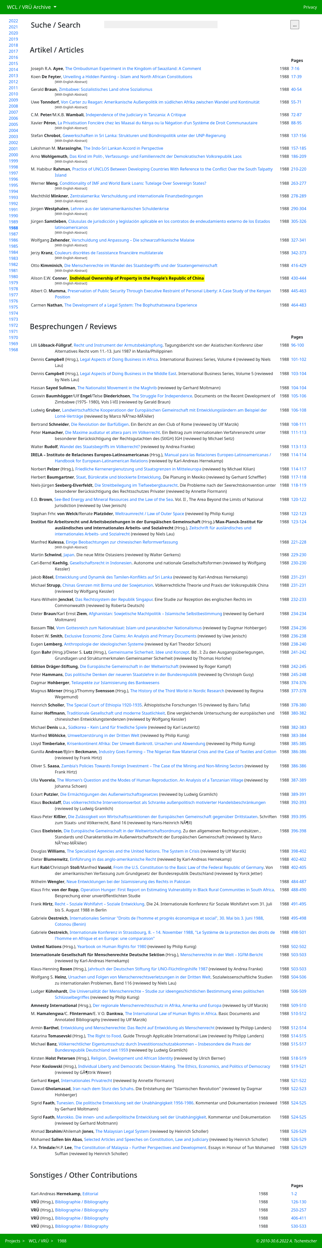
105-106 (298, 396)
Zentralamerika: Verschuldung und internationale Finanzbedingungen (136, 196)
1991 (13, 209)
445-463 (298, 291)
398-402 (298, 851)
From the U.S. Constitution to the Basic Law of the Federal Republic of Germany (188, 867)
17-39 (296, 76)
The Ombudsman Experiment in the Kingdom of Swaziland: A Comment (133, 68)
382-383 (298, 727)
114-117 (298, 469)
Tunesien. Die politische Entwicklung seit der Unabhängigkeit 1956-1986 (125, 1103)
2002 (13, 142)
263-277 (298, 183)
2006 (13, 118)
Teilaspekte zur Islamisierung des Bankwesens (115, 682)
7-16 (295, 68)
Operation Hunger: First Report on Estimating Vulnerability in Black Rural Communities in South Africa (177, 889)
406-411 (298, 1218)
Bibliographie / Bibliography (81, 1202)
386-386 (298, 751)
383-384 (298, 735)
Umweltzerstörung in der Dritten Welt (103, 735)
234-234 (298, 613)
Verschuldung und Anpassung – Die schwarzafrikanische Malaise (133, 240)
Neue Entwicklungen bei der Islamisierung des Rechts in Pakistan (128, 881)
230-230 (298, 563)
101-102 (298, 359)
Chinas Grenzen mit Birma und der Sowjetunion (107, 585)
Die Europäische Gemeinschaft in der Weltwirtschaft (129, 666)
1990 (13, 215)
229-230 (298, 555)
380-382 (298, 713)
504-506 (298, 977)
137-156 (298, 135)
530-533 (298, 1226)
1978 (13, 289)
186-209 (298, 156)
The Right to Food (104, 1036)
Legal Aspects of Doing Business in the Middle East (128, 373)
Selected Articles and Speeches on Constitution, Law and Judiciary (146, 1139)
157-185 (298, 148)
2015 (13, 63)
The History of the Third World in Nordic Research (177, 691)
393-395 (298, 816)
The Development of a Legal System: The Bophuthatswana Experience (130, 305)
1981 (13, 270)
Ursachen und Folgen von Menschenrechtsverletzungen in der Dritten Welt (139, 977)
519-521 (298, 1066)
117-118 (298, 477)
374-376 (298, 682)
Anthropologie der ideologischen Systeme (104, 644)
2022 (13, 21)
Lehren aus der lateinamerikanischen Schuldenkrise (119, 208)
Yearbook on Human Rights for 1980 (111, 946)
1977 (13, 295)
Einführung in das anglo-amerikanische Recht (113, 859)
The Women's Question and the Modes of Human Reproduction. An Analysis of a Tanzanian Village (150, 780)
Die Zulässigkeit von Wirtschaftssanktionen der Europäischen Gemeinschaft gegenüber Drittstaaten (162, 816)
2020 (13, 33)
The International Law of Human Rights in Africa (170, 1013)
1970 (13, 337)
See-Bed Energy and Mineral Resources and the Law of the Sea (113, 499)
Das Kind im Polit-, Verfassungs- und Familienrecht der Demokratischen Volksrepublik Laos (155, 156)
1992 (13, 203)
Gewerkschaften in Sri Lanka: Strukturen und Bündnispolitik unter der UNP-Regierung (144, 135)
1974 (13, 313)
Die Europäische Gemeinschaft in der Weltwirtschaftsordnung (122, 831)
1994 (13, 191)
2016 (13, 57)
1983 (13, 258)
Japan (69, 555)
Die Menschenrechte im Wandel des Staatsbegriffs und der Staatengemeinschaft (140, 265)
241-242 (298, 652)
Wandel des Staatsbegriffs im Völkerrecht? (100, 446)
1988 (13, 228)
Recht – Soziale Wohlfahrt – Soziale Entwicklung (99, 904)
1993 (13, 197)
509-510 (298, 1005)
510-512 (298, 1013)
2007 (13, 112)
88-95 (296, 123)
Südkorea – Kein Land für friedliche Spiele (107, 727)
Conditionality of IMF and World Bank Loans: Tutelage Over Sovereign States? (133, 183)
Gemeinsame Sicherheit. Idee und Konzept (148, 652)
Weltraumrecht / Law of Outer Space (149, 513)
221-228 (298, 542)
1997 (13, 173)
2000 (13, 155)
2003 (13, 136)
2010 (13, 94)
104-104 (298, 388)
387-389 (298, 780)
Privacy (310, 7)
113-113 (298, 446)
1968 (13, 349)
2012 (13, 82)
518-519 (298, 1058)
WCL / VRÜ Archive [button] (27, 7)
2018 (13, 45)
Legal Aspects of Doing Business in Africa (119, 359)
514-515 (298, 1036)
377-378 (298, 691)
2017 (13, 51)
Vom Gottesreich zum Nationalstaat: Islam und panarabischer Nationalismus (129, 628)
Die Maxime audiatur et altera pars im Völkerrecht (112, 432)
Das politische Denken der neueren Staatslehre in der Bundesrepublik (131, 674)
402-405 (298, 867)
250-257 (298, 1210)
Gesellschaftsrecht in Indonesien (101, 563)
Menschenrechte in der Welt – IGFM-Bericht (221, 954)
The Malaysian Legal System (122, 1131)
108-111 (298, 424)
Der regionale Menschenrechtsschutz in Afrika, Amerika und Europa (157, 1005)
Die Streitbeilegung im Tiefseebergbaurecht (136, 485)
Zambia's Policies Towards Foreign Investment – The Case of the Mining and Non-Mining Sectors (152, 766)
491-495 (298, 904)
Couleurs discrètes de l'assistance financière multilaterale (109, 253)
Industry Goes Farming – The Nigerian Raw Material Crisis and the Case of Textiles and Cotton (188, 751)
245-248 (298, 674)
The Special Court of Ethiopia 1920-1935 (104, 705)
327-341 (298, 240)
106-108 (298, 410)
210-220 (298, 169)
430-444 (298, 278)
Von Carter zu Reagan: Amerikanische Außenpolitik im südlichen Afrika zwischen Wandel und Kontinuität (160, 102)
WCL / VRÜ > (41, 1241)
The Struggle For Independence (162, 396)
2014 (13, 69)
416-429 (298, 265)
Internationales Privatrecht (86, 1080)
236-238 (298, 636)
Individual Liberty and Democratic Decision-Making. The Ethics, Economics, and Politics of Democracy (174, 1066)
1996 (13, 179)
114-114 (298, 455)
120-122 (298, 499)
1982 (13, 264)
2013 (13, 75)
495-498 (298, 918)
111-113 (298, 432)
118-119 (298, 485)
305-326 (298, 221)
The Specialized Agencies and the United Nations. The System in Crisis (133, 851)
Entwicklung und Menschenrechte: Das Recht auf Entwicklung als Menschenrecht (137, 1028)
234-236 (298, 628)
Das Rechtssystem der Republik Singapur (113, 599)
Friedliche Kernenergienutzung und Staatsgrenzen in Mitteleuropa (138, 469)
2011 (13, 88)
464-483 (298, 305)
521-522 (298, 1080)
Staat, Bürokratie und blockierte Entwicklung (118, 477)
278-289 (298, 196)
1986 (13, 240)
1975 (13, 307)
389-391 (298, 794)
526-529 (298, 1131)
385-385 (298, 743)
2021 (13, 27)
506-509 (298, 991)
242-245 (298, 666)
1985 (13, 246)
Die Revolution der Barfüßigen (100, 424)
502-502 (298, 946)
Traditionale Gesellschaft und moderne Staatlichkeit (116, 713)
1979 (13, 282)
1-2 (294, 1193)
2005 (13, 124)
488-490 (298, 889)
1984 (13, 252)
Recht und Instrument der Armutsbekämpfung (118, 345)
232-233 (298, 599)
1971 (13, 331)
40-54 (296, 89)
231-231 (298, 577)
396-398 (298, 831)
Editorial (90, 1193)
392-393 (298, 802)
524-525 (298, 1103)
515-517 (298, 1044)
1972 (13, 325)
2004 (13, 130)
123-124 (298, 522)
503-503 (298, 954)
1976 (13, 301)
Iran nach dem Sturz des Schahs (103, 1088)
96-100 (297, 345)
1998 (13, 167)
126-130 (298, 1202)
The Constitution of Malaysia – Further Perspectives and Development (140, 1147)
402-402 (298, 859)
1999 (13, 161)
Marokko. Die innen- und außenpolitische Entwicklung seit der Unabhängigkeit (131, 1117)
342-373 (298, 253)
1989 (13, 222)
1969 (13, 343)
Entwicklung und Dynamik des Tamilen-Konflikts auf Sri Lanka (114, 577)
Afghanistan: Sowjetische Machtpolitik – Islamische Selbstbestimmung (155, 613)
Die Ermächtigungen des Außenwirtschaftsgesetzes (109, 794)
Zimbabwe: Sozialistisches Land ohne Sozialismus (105, 89)
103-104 (298, 373)
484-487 (298, 881)
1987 (13, 234)
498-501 (298, 932)
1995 (13, 185)
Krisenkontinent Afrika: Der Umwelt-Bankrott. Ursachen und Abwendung (136, 743)
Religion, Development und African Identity (132, 1058)
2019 (13, 39)
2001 (13, 148)
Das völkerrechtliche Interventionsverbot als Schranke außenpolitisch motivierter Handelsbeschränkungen (164, 802)
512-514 (298, 1028)
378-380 (298, 705)
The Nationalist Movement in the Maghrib (117, 388)
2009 (13, 100)
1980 (13, 276)
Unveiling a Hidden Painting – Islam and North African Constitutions (127, 76)
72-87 (296, 114)
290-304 (298, 208)
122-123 (298, 513)
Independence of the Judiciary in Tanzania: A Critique (136, 114)
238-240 (298, 644)
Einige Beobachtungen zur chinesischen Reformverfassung (122, 542)
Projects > (15, 1241)
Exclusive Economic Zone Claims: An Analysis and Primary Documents (130, 636)
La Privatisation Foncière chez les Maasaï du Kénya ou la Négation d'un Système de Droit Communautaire (157, 123)
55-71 (296, 102)
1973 (13, 319)
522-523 (298, 1088)
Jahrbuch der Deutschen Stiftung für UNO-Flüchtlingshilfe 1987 (148, 969)
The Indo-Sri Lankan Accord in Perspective (123, 148)
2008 (13, 106)
